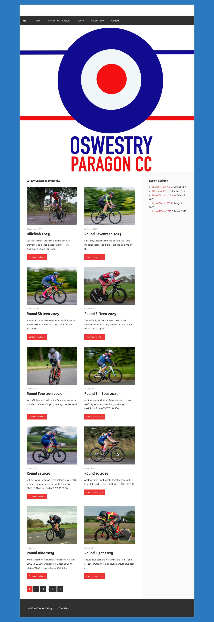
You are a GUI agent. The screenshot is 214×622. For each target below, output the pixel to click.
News (26, 20)
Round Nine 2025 (40, 553)
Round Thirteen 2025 (101, 393)
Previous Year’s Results (59, 20)
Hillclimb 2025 (38, 234)
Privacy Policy (97, 20)
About (38, 20)
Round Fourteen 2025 (44, 393)
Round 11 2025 (38, 473)
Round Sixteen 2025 (43, 313)
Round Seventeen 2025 (103, 234)
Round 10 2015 (96, 473)
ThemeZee (64, 608)
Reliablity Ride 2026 (162, 186)
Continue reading (36, 257)
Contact (115, 20)
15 (53, 588)
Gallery (81, 20)
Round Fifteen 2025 (100, 313)
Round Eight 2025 (98, 553)
